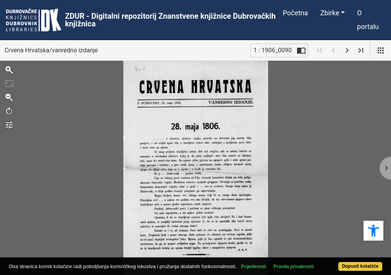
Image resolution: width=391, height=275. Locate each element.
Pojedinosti (272, 253)
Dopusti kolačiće (338, 262)
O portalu (368, 20)
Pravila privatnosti (313, 253)
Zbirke (329, 13)
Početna (295, 13)
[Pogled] (381, 50)
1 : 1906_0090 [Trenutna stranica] (273, 50)
